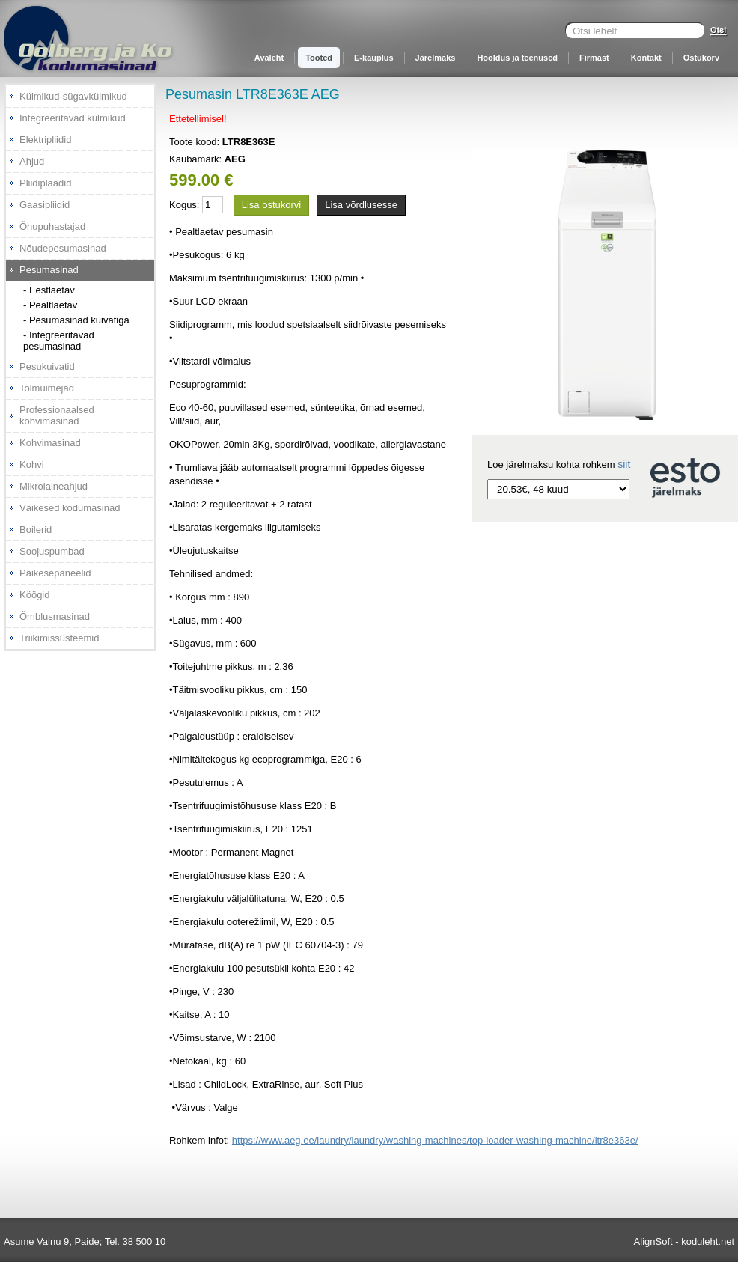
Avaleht (269, 57)
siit (623, 464)
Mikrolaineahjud (53, 486)
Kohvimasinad (50, 442)
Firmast (594, 57)
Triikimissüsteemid (59, 638)
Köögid (34, 594)
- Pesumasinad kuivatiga (76, 320)
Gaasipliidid (44, 204)
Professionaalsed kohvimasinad (56, 415)
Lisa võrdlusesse (361, 204)
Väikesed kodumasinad (69, 507)
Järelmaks (435, 57)
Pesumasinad (49, 269)
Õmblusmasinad (54, 616)
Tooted (318, 57)
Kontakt (646, 57)
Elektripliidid (45, 139)
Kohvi (31, 464)
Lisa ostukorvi (271, 204)
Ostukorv (701, 57)
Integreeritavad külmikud (72, 118)
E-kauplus (374, 57)
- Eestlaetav (49, 290)
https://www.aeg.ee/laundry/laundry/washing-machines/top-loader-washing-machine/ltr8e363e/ (435, 1140)
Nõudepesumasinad (62, 248)
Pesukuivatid (47, 366)
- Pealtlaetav (50, 305)
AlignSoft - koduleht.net (684, 1241)
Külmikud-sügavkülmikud (73, 96)
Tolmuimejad (46, 388)
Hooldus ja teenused (517, 57)
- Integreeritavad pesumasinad (58, 340)
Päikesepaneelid (55, 573)
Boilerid (35, 529)
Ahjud (31, 161)
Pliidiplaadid (45, 183)
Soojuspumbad (52, 551)
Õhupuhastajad (52, 226)
